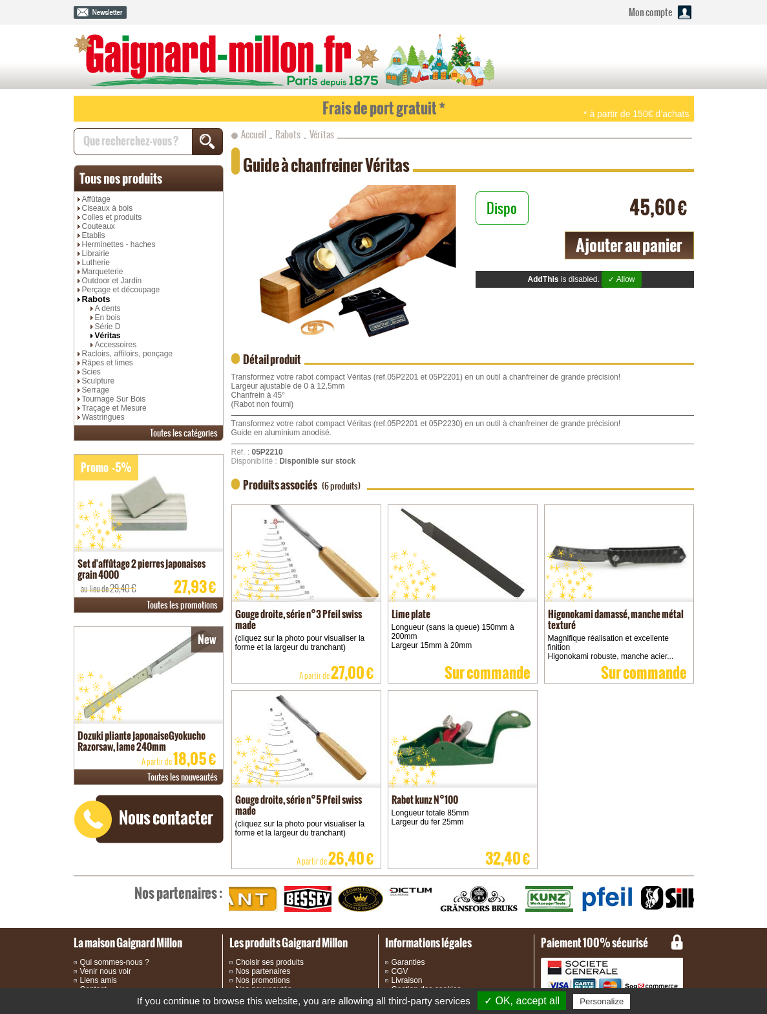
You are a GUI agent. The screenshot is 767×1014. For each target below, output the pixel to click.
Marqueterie (102, 271)
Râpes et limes (107, 362)
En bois (108, 317)
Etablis (93, 235)
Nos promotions (263, 980)
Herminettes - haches (119, 244)
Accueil (253, 134)
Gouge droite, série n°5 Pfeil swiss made (298, 805)
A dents (108, 308)
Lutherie (96, 262)
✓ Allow (621, 279)
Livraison (407, 980)
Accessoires (116, 344)
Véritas (108, 335)
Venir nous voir (105, 971)
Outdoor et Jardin (112, 280)
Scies (91, 371)
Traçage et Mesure (114, 408)
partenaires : (178, 893)
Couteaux (98, 226)
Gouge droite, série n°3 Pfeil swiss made (298, 619)
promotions (182, 605)
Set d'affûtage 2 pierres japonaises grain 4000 (141, 569)
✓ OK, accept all (522, 1000)
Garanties (408, 962)
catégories (184, 433)
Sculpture (98, 380)
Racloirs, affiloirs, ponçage (127, 353)
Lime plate (411, 614)
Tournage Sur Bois (114, 399)
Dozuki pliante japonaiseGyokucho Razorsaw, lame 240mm (141, 741)
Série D (108, 326)
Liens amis (98, 980)
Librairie (96, 253)
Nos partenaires (263, 971)
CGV (400, 971)
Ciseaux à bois (107, 208)
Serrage (96, 389)
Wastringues (103, 417)
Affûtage (96, 199)
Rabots (96, 299)
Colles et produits (112, 217)
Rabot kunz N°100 (425, 799)
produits (120, 178)
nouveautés (182, 777)
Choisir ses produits (270, 962)
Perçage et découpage (121, 289)
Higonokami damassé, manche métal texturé (616, 619)
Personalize (602, 1001)
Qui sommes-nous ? (114, 962)
